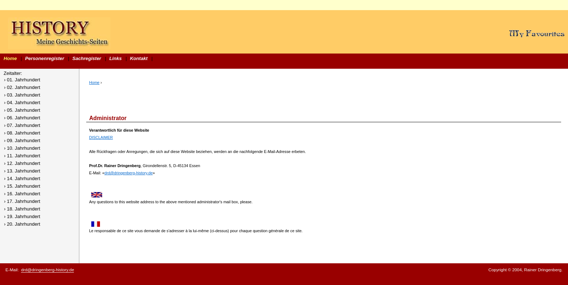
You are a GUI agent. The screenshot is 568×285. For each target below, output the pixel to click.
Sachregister (86, 58)
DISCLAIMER (101, 137)
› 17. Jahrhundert (22, 201)
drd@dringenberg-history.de (128, 173)
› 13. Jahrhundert (22, 171)
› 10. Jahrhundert (22, 148)
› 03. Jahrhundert (22, 95)
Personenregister (44, 58)
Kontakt (139, 58)
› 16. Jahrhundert (22, 193)
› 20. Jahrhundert (22, 224)
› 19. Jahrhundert (22, 216)
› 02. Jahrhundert (22, 87)
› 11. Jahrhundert (22, 155)
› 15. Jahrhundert (22, 186)
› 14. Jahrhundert (22, 178)
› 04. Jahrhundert (22, 102)
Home (10, 58)
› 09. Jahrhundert (22, 140)
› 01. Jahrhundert (22, 79)
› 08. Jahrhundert (22, 133)
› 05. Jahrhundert (22, 110)
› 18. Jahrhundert (22, 209)
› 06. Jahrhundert (22, 117)
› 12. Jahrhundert (22, 163)
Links (115, 58)
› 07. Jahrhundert (22, 125)
